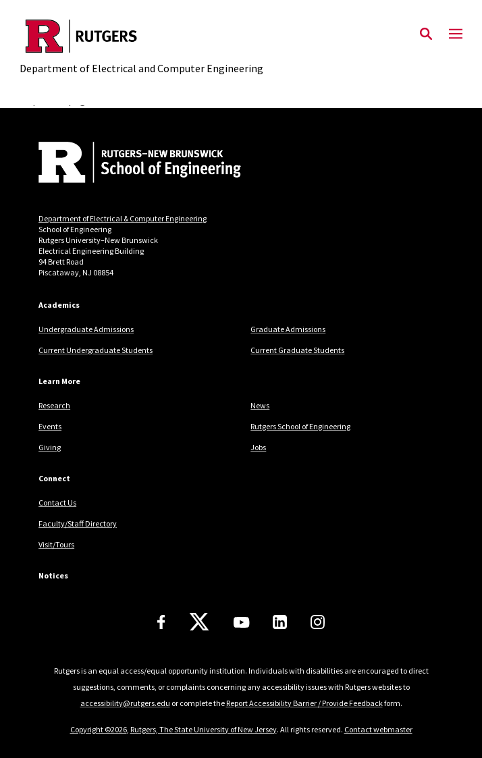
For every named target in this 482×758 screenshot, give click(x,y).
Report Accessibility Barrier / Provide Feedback (304, 703)
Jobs (258, 447)
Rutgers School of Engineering (300, 426)
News (259, 405)
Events (49, 426)
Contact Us (57, 502)
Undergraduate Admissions (86, 329)
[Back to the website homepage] (141, 36)
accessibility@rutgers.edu (125, 703)
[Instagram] (318, 622)
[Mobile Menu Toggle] (456, 34)
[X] (199, 622)
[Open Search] (426, 34)
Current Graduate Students (297, 350)
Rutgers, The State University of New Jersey (203, 729)
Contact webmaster (378, 729)
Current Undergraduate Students (95, 350)
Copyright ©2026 (98, 729)
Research (54, 405)
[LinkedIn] (280, 622)
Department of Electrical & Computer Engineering (122, 218)
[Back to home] (129, 164)
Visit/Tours (56, 544)
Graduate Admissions (287, 329)
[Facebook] (161, 622)
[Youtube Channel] (241, 622)
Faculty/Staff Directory (77, 523)
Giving (49, 447)
